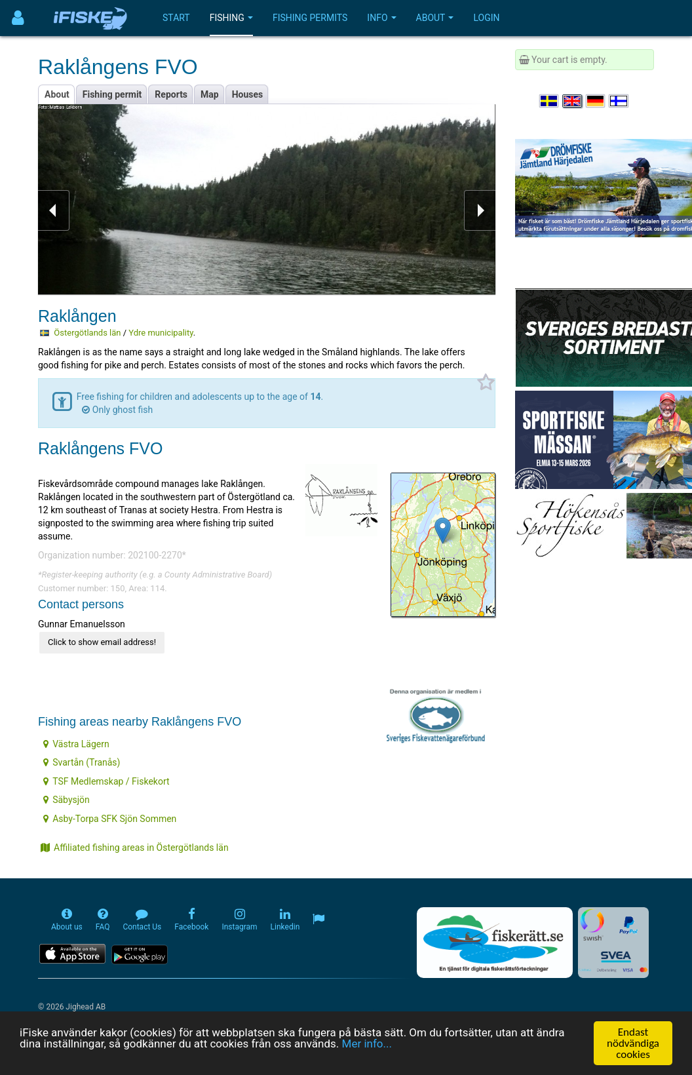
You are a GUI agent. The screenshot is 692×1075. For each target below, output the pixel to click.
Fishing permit (112, 94)
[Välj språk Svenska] (550, 101)
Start (176, 17)
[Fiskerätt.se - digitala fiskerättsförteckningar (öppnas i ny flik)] (495, 942)
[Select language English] (573, 101)
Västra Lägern (76, 744)
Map (210, 94)
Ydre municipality (160, 333)
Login (486, 17)
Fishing (231, 17)
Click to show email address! (102, 642)
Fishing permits (310, 17)
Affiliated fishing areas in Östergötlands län (135, 847)
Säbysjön (66, 799)
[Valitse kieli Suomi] (619, 101)
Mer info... (367, 1043)
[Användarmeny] (18, 18)
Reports (171, 94)
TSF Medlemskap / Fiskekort (106, 781)
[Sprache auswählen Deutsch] (596, 101)
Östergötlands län (87, 333)
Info (381, 17)
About (435, 17)
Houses (247, 94)
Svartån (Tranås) (81, 762)
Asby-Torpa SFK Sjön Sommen (109, 818)
